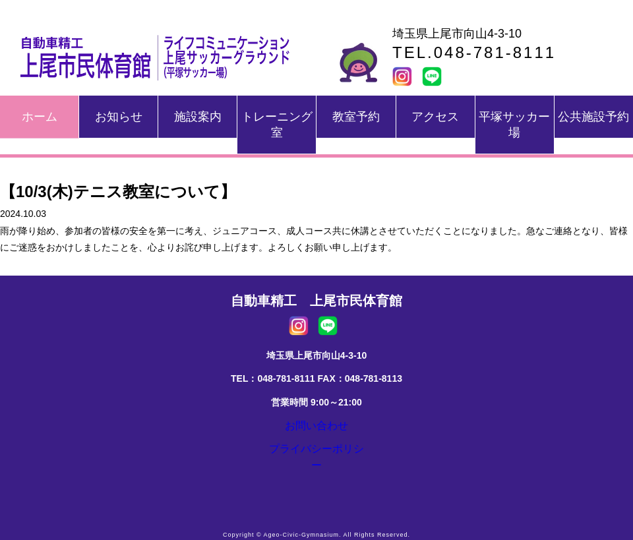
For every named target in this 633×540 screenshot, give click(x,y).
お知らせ (118, 116)
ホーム (39, 116)
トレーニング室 (277, 124)
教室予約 (356, 116)
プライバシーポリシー (316, 458)
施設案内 (198, 116)
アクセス (435, 116)
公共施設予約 (593, 116)
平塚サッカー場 (514, 124)
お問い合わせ (316, 428)
